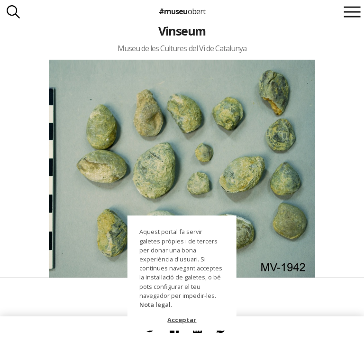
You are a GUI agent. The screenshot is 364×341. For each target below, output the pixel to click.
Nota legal (155, 304)
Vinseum (181, 31)
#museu (182, 11)
